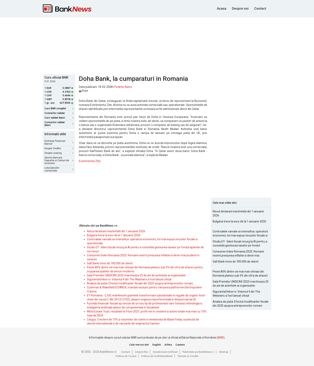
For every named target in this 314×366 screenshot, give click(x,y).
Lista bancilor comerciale (58, 169)
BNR (220, 337)
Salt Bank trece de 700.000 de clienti (110, 263)
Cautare (180, 344)
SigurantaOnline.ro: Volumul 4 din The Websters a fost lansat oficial (129, 279)
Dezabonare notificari (165, 351)
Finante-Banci (123, 86)
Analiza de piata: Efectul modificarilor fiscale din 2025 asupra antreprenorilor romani (140, 283)
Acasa (221, 8)
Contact (260, 8)
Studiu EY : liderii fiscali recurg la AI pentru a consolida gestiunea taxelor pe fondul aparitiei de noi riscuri (240, 243)
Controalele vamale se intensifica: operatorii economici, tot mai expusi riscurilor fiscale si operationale (240, 233)
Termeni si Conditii (187, 356)
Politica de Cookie (126, 356)
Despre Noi (141, 351)
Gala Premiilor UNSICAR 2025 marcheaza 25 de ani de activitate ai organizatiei (136, 275)
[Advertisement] (157, 45)
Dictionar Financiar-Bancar (58, 142)
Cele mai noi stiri (139, 344)
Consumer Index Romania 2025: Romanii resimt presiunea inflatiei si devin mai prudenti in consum (238, 254)
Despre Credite (58, 148)
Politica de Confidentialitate (157, 356)
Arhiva (168, 344)
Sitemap (223, 351)
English (156, 344)
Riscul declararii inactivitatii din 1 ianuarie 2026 (116, 231)
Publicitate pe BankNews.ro (198, 351)
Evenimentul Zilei (90, 161)
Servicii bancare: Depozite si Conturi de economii (58, 160)
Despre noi (240, 8)
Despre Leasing (58, 153)
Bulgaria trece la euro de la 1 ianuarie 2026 (113, 235)
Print (83, 90)
